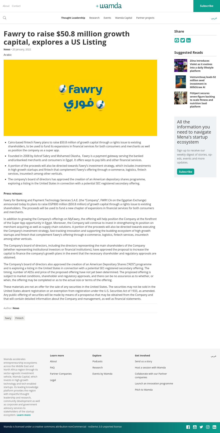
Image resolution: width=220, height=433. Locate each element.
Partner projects (145, 17)
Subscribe (206, 6)
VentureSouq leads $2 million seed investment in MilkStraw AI (203, 82)
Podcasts (97, 361)
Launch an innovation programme (154, 383)
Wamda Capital (123, 17)
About (6, 6)
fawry (8, 318)
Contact (16, 6)
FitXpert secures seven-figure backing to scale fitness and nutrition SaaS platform (202, 100)
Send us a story (143, 361)
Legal (53, 380)
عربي (214, 17)
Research (94, 17)
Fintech (19, 318)
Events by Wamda (102, 373)
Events (107, 17)
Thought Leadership (73, 17)
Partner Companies (61, 373)
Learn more (24, 415)
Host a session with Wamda (150, 367)
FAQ (52, 367)
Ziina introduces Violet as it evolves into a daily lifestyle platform (201, 65)
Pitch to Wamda (144, 389)
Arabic (8, 55)
